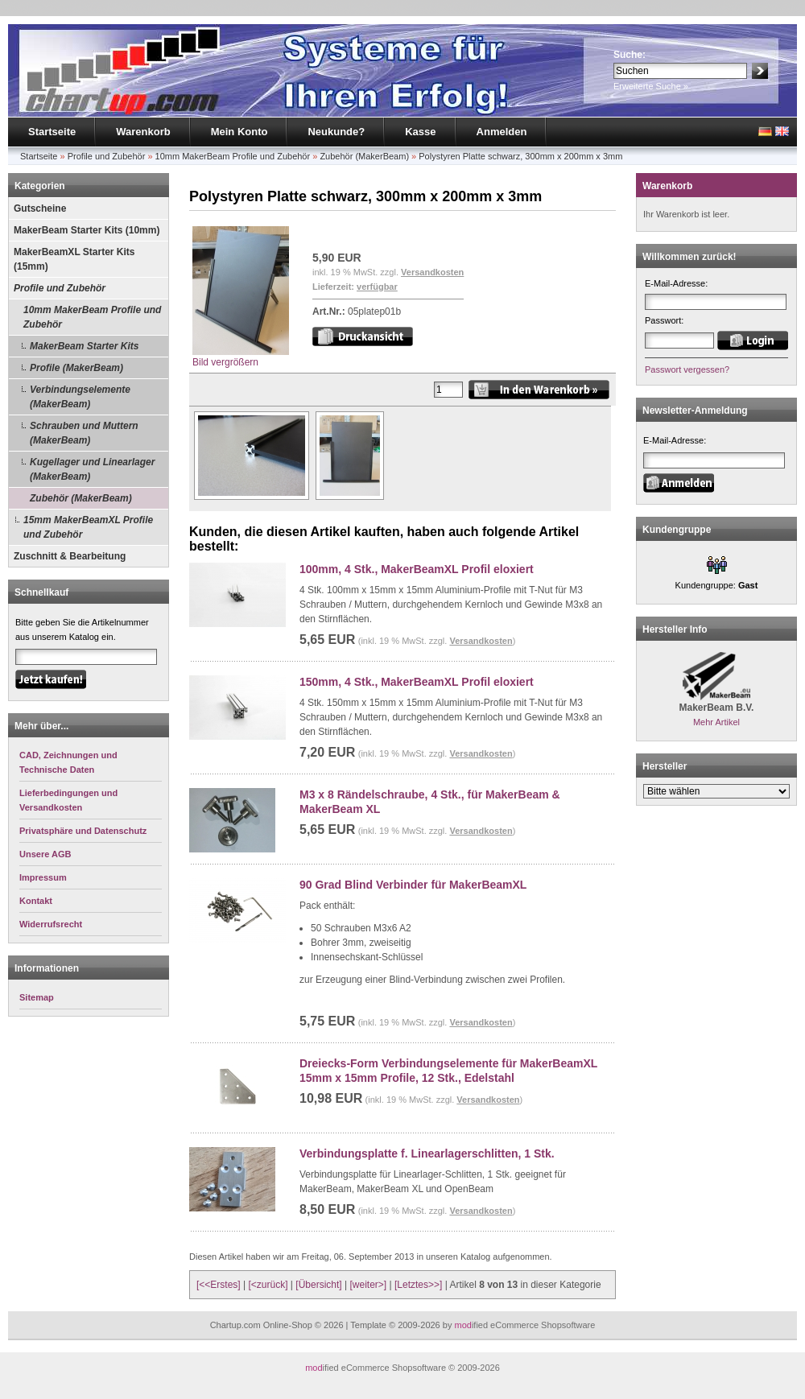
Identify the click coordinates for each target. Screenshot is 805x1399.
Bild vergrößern (240, 357)
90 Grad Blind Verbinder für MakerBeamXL (412, 884)
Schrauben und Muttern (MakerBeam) (84, 433)
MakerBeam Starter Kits (84, 346)
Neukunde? (336, 132)
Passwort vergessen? (687, 369)
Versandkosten (432, 272)
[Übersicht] (318, 1284)
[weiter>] (367, 1284)
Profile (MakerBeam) (76, 367)
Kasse (420, 132)
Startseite (52, 132)
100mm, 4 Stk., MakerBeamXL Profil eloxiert (416, 569)
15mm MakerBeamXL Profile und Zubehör (88, 527)
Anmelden (502, 132)
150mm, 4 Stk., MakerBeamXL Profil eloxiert (416, 681)
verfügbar (377, 286)
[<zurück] (268, 1284)
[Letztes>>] (418, 1284)
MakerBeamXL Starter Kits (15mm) (74, 259)
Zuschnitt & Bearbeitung (70, 556)
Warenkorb (143, 132)
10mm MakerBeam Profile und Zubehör (233, 156)
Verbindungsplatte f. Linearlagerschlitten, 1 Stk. (427, 1153)
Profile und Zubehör (107, 156)
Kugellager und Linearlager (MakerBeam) (92, 469)
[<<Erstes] (218, 1284)
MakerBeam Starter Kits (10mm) (86, 230)
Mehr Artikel (716, 722)
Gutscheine (40, 208)
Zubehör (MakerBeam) (364, 156)
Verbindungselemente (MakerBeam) (80, 397)
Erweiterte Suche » (650, 86)
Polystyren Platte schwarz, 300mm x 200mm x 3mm (520, 156)
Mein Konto (239, 132)
